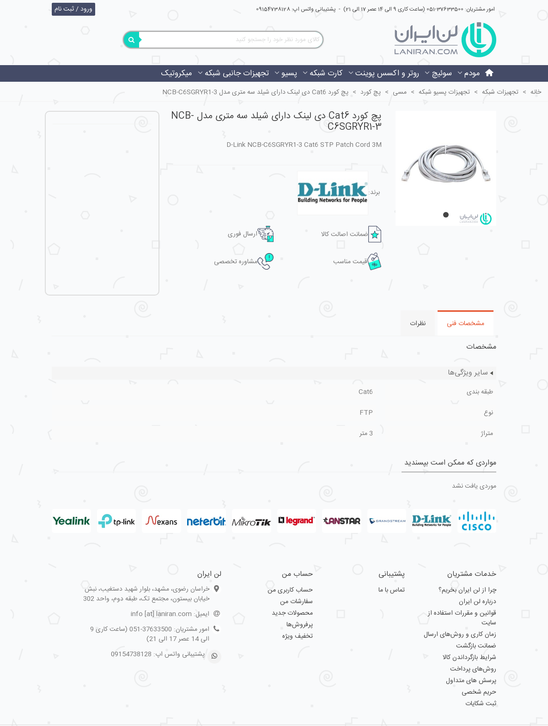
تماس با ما (391, 590)
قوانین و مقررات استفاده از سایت (462, 618)
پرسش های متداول (471, 680)
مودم (472, 73)
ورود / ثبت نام (73, 9)
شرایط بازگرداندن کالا (469, 657)
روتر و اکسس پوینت (387, 73)
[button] (446, 215)
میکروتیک (176, 73)
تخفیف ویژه (297, 636)
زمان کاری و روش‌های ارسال (460, 634)
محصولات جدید (292, 613)
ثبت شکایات (480, 703)
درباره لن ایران (477, 601)
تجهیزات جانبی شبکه (237, 73)
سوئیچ (442, 73)
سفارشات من (296, 601)
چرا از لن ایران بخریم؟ (467, 590)
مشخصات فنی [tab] (465, 323)
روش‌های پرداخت (473, 669)
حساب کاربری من (290, 590)
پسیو (289, 73)
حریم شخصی (479, 692)
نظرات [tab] (418, 323)
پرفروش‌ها (299, 624)
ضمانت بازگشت (476, 646)
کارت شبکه (326, 73)
